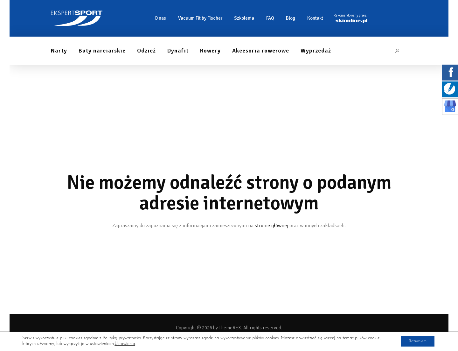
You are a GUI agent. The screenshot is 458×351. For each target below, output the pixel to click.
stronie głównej (271, 225)
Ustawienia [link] (124, 343)
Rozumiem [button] (415, 341)
